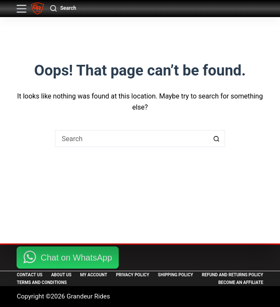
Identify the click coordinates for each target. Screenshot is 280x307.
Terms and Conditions (41, 282)
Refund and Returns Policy (232, 274)
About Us (61, 274)
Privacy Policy (132, 274)
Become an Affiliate (240, 282)
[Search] (63, 8)
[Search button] (216, 138)
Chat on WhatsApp (76, 257)
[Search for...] (131, 138)
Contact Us (29, 274)
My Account (93, 274)
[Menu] (21, 9)
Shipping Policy (175, 274)
